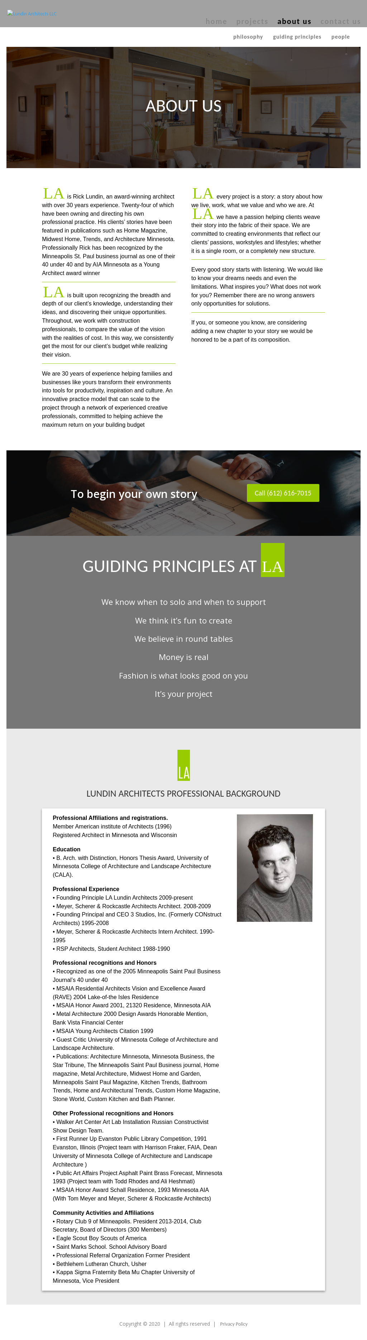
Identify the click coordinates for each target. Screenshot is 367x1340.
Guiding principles (297, 36)
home (217, 22)
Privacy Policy (234, 1324)
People (341, 36)
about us (294, 22)
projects (252, 22)
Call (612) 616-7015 (283, 493)
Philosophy (248, 36)
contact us (340, 22)
